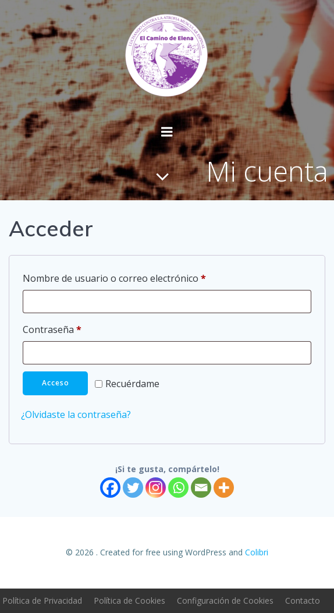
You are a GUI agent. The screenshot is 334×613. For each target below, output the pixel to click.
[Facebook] (110, 487)
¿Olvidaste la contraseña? (76, 414)
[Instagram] (155, 487)
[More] (224, 487)
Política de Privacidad (42, 600)
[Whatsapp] (178, 487)
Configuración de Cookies (225, 600)
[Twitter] (133, 487)
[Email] (201, 487)
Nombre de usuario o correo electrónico (139, 277)
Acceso (55, 383)
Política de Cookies (129, 600)
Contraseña (77, 328)
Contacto (302, 600)
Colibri (256, 552)
